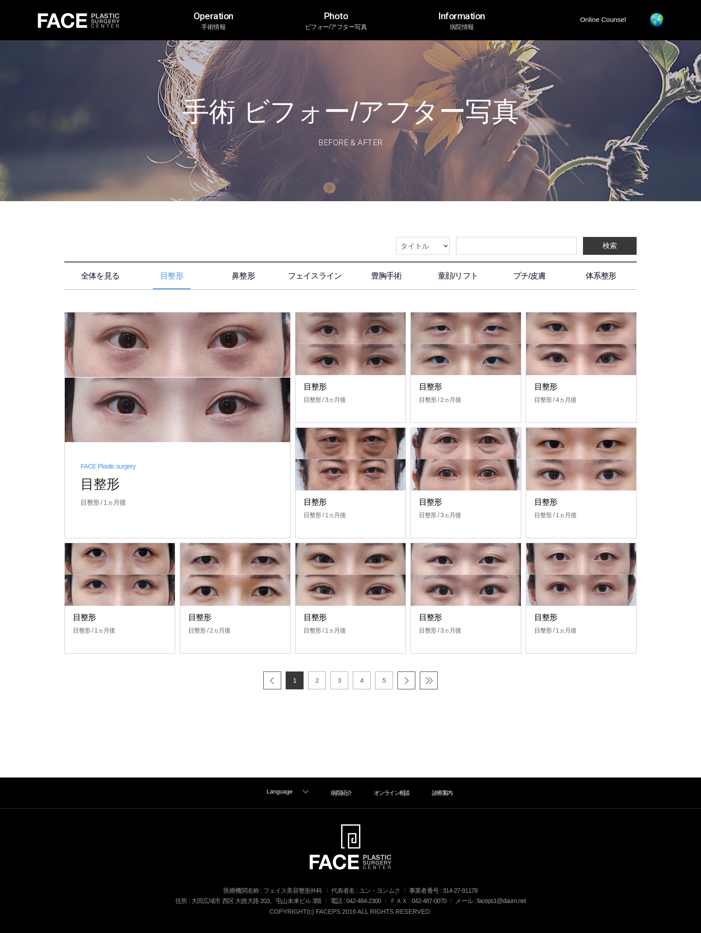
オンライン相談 (392, 792)
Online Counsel (603, 19)
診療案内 (442, 792)
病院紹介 (341, 792)
